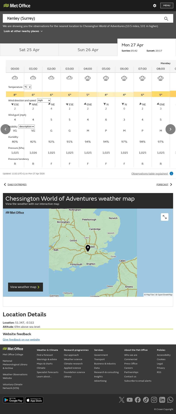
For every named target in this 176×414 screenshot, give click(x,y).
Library (67, 376)
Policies (161, 350)
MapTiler (150, 294)
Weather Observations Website (15, 376)
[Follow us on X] (122, 400)
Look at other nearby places (23, 31)
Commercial (130, 359)
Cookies (161, 359)
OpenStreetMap (165, 294)
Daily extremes (14, 184)
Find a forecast (45, 355)
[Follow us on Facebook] (138, 400)
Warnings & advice (47, 359)
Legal (160, 363)
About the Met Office (136, 350)
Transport (99, 359)
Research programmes (76, 350)
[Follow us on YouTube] (130, 400)
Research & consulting (106, 372)
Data (97, 367)
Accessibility (163, 355)
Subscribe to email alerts (137, 380)
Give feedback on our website (21, 339)
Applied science (72, 367)
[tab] (29, 50)
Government (101, 355)
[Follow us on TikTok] (146, 400)
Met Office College (13, 354)
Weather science (73, 359)
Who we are (130, 355)
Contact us (130, 376)
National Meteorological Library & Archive (15, 364)
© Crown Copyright (163, 409)
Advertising (100, 380)
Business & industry (105, 363)
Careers (128, 367)
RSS (159, 372)
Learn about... (44, 376)
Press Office (131, 363)
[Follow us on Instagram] (154, 400)
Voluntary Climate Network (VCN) (13, 386)
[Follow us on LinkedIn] (163, 400)
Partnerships (131, 372)
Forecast (165, 184)
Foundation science (74, 372)
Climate (41, 367)
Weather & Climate (47, 350)
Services (98, 350)
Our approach (71, 355)
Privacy (161, 367)
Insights (98, 376)
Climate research (73, 363)
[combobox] (81, 18)
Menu (166, 5)
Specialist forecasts (47, 372)
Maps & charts (45, 363)
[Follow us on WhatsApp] (170, 400)
